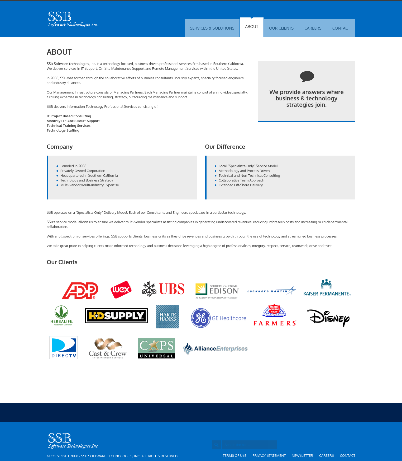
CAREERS (312, 28)
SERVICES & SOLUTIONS (212, 28)
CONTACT (341, 28)
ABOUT (251, 26)
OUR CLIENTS (281, 28)
